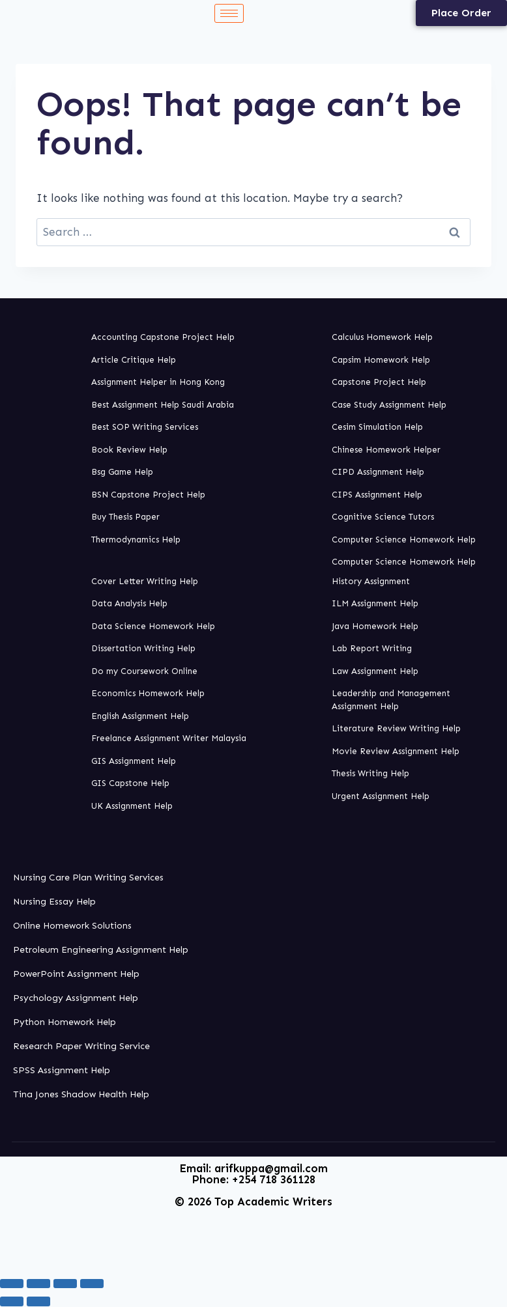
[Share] (65, 1283)
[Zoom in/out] (11, 1283)
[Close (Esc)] (92, 1283)
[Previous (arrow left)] (11, 1301)
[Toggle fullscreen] (38, 1283)
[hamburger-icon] (229, 13)
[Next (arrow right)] (38, 1301)
